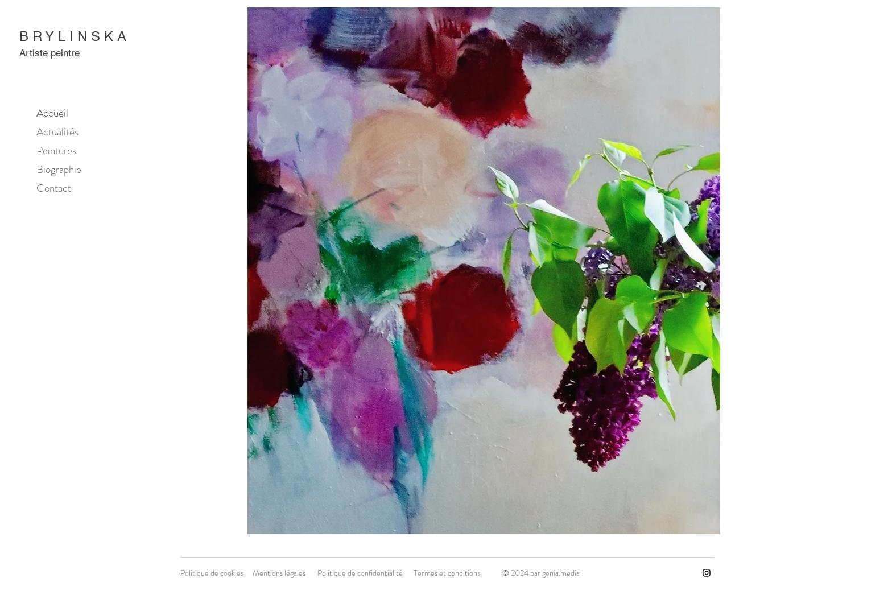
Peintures (56, 150)
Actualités (57, 131)
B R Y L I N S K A (72, 36)
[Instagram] (706, 573)
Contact (53, 188)
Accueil (52, 113)
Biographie (58, 169)
